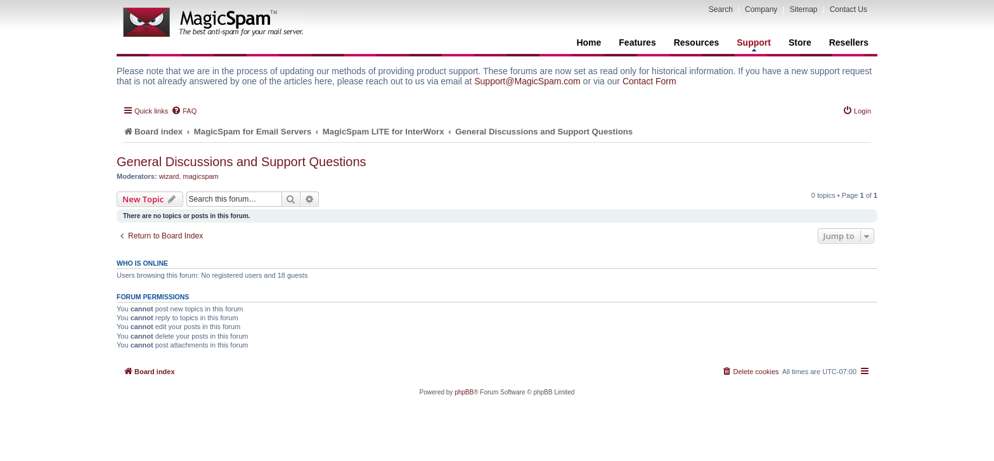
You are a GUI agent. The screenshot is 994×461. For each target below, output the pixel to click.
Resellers (848, 42)
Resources (697, 42)
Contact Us (848, 9)
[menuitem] (184, 111)
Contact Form (649, 81)
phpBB (464, 392)
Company (761, 9)
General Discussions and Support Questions (241, 162)
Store (800, 42)
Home (588, 42)
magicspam (201, 176)
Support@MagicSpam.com (527, 81)
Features (637, 42)
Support (754, 44)
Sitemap (803, 9)
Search (721, 9)
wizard (169, 176)
